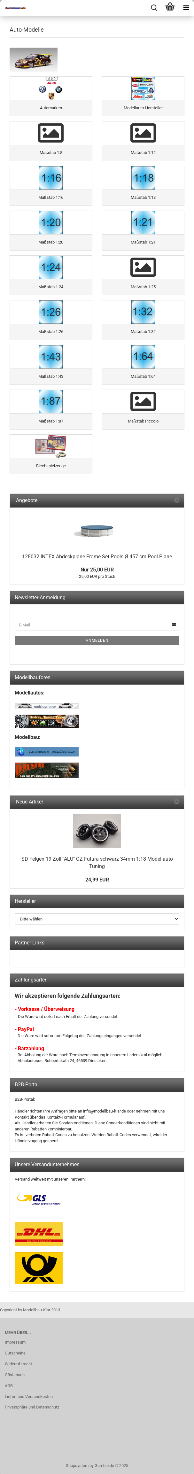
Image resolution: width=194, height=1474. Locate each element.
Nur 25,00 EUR (97, 570)
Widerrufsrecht (18, 1364)
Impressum (15, 1342)
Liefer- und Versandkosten (29, 1396)
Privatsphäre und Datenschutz (32, 1407)
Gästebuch (15, 1374)
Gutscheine (15, 1353)
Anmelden (97, 640)
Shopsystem (77, 1465)
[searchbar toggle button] (154, 8)
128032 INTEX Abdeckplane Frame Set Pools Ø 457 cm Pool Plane (97, 557)
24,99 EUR (97, 880)
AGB (9, 1385)
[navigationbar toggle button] (186, 8)
